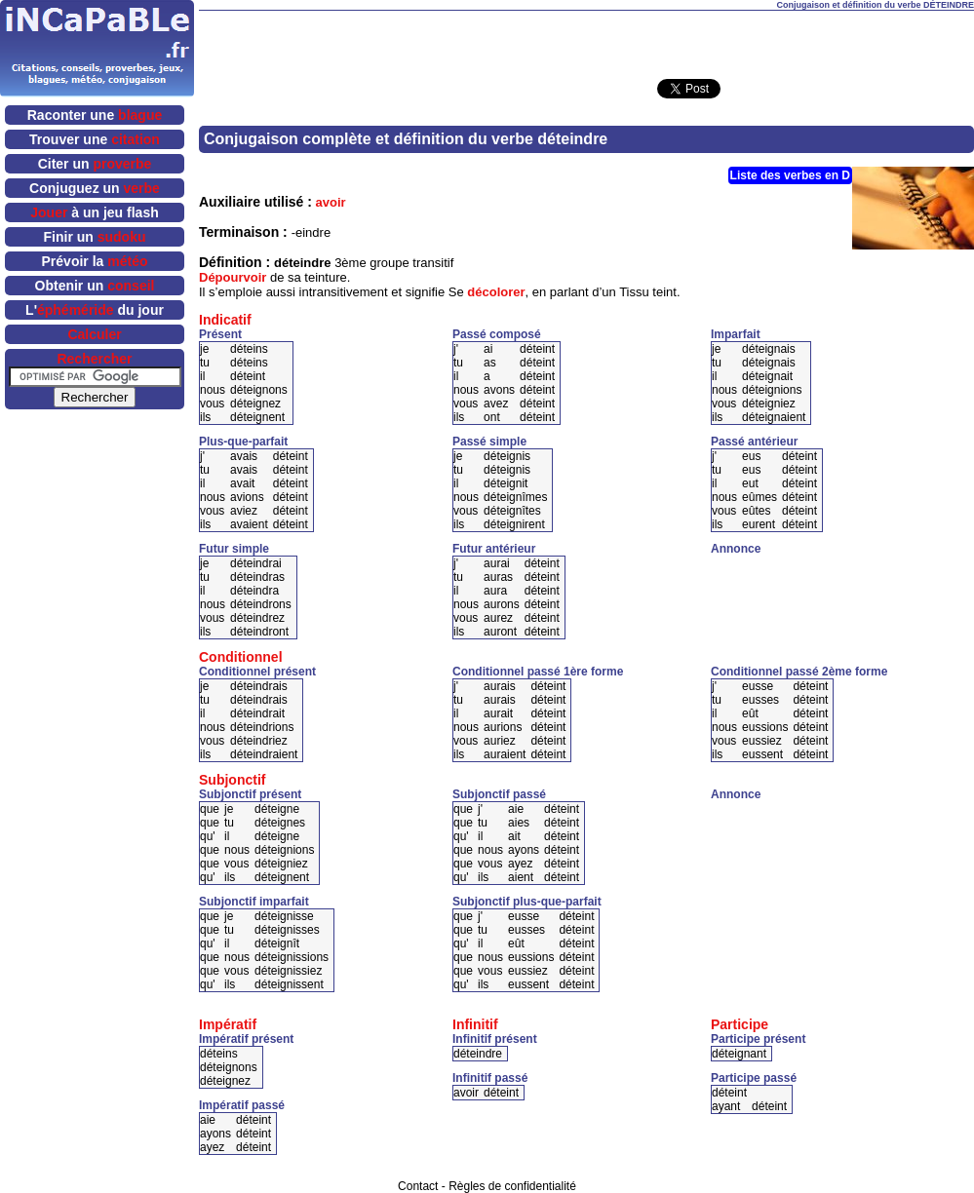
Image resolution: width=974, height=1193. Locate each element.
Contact (418, 1186)
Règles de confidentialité (512, 1186)
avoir (331, 202)
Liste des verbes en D (790, 175)
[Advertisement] (825, 585)
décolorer (496, 292)
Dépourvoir (232, 277)
